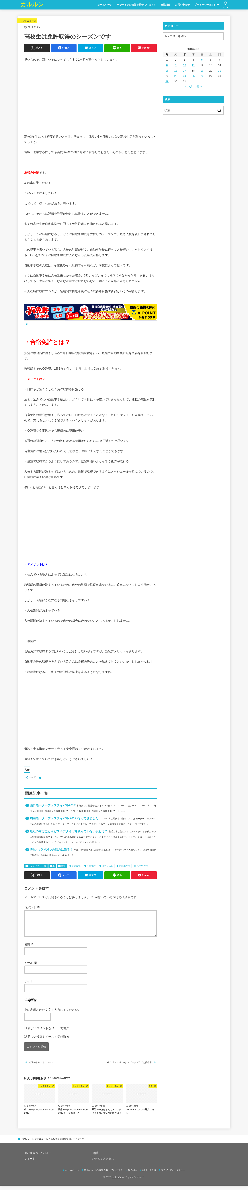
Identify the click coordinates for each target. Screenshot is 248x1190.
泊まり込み (107, 866)
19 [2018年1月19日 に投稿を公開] (202, 70)
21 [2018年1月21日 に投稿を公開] (219, 70)
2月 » (198, 86)
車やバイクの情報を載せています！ (136, 4)
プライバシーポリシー (206, 4)
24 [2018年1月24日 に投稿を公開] (184, 75)
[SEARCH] (225, 4)
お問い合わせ (182, 4)
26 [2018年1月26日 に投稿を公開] (202, 75)
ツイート (29, 1163)
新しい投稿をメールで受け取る (48, 1041)
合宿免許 (91, 866)
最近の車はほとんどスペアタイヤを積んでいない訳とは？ (69, 831)
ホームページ (104, 4)
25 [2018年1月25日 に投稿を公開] (193, 75)
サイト (28, 985)
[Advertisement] (90, 98)
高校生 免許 (142, 866)
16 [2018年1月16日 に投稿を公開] (175, 70)
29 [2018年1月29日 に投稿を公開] (167, 81)
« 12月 (189, 86)
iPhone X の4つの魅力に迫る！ (51, 849)
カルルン (32, 4)
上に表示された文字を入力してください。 (52, 1014)
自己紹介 (166, 4)
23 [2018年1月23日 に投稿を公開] (175, 75)
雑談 (63, 866)
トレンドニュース (27, 21)
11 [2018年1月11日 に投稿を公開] (193, 65)
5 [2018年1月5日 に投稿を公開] (202, 59)
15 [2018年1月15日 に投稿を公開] (167, 70)
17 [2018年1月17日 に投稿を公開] (184, 70)
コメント (32, 907)
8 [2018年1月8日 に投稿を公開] (167, 65)
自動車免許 (124, 866)
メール (30, 967)
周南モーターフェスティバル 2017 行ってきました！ (65, 818)
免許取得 (76, 866)
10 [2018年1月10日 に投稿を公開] (184, 65)
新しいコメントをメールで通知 (48, 1032)
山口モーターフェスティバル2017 (53, 805)
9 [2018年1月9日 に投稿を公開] (175, 65)
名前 (29, 948)
